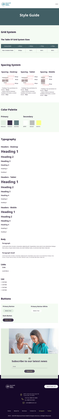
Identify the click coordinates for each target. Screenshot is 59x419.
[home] (6, 4)
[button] (56, 4)
